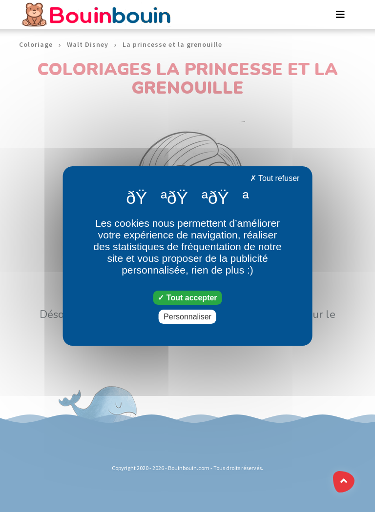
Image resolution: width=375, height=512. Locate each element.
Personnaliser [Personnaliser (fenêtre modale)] (187, 317)
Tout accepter (187, 298)
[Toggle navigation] (340, 14)
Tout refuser (275, 178)
